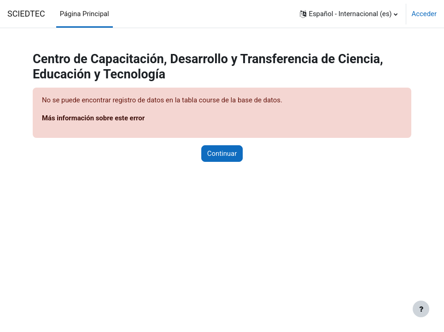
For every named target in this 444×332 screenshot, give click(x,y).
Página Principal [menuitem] (84, 14)
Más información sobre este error (93, 118)
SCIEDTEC (26, 13)
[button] (348, 14)
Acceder (424, 14)
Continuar (222, 153)
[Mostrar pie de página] (421, 309)
